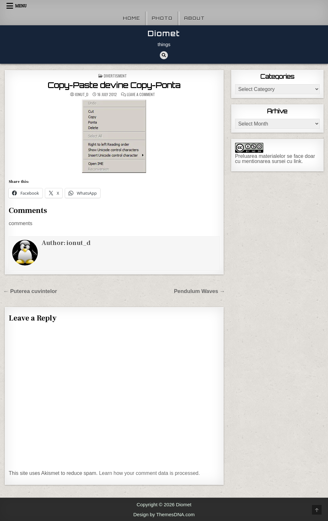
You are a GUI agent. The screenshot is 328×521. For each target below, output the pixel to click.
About (194, 18)
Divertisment (115, 75)
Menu (21, 5)
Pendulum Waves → (199, 291)
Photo (162, 18)
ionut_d (81, 94)
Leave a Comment (141, 94)
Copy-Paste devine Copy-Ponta (114, 85)
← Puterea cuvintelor (30, 291)
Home (131, 18)
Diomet (164, 33)
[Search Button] (164, 55)
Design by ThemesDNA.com (163, 514)
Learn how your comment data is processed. (149, 473)
